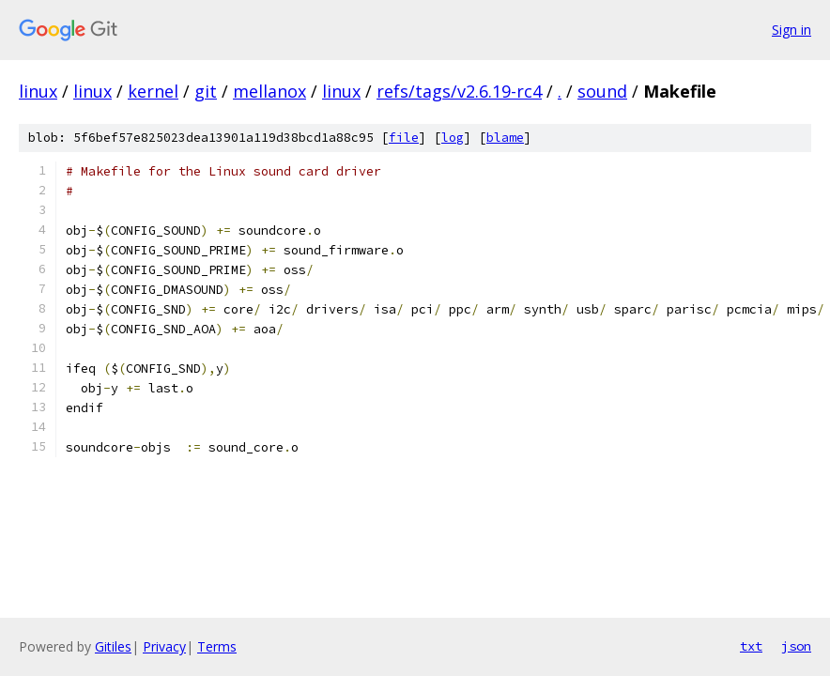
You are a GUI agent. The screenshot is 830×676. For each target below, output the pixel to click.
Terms (217, 646)
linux (38, 91)
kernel (153, 91)
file (404, 138)
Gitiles (113, 646)
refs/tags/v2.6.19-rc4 (459, 91)
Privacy (164, 646)
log (452, 138)
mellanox (269, 91)
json (796, 646)
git (205, 91)
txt (751, 646)
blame (505, 138)
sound (602, 91)
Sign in (791, 29)
